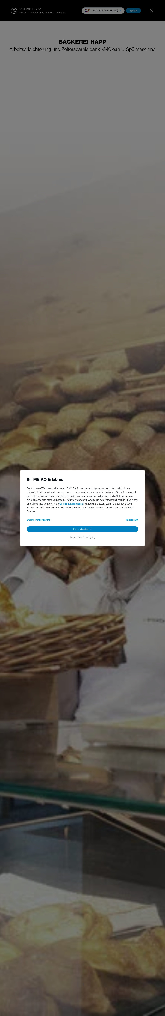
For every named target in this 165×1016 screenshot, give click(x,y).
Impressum (132, 519)
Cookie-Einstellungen (71, 503)
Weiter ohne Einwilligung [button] (82, 537)
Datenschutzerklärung (38, 519)
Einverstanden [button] (80, 529)
